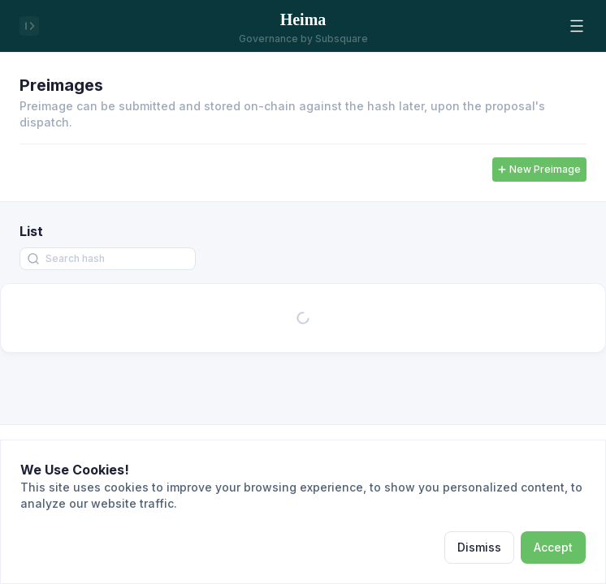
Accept (553, 547)
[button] (577, 26)
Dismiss (479, 547)
